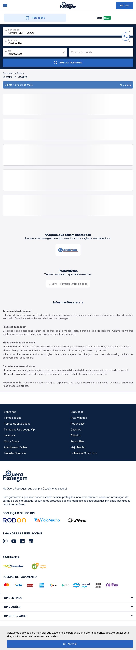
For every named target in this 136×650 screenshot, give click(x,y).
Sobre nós (10, 411)
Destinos (75, 429)
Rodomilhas (77, 441)
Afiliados (75, 435)
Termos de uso (13, 417)
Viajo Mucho (77, 447)
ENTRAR (124, 5)
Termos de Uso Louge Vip (19, 429)
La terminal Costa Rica (83, 453)
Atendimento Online (15, 447)
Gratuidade (76, 411)
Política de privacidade (17, 423)
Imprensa (9, 435)
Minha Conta (11, 441)
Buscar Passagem (68, 63)
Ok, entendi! (70, 644)
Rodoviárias (77, 423)
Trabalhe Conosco (15, 453)
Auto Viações (78, 417)
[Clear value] (63, 52)
